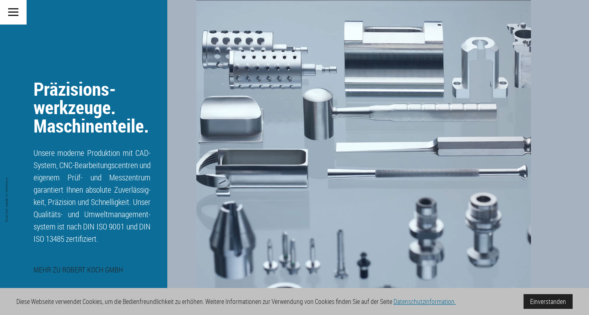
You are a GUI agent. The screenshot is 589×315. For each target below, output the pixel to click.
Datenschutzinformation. (424, 301)
